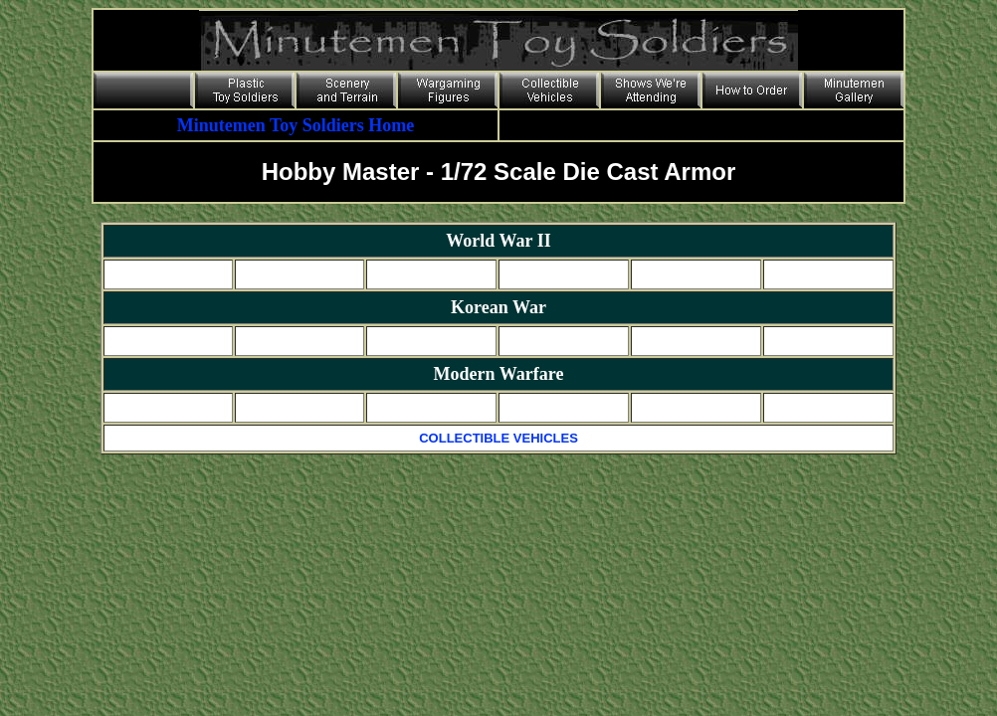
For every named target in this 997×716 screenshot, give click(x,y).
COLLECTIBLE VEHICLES (498, 438)
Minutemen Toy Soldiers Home (296, 125)
